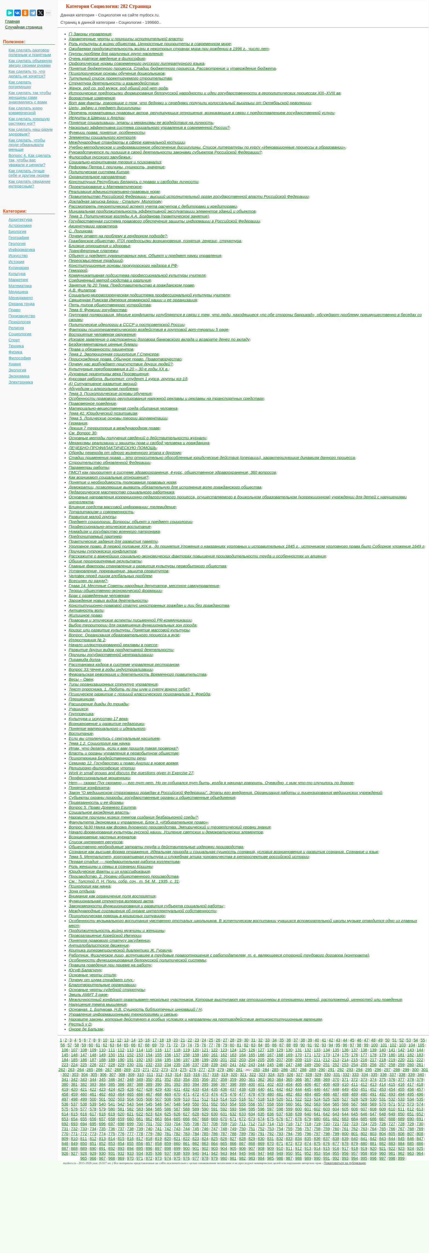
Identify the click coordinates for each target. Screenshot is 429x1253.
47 (366, 1040)
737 (121, 1128)
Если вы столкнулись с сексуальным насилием (114, 738)
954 (326, 1153)
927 (74, 1153)
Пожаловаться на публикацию (345, 1163)
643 (335, 1113)
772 (83, 1133)
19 (168, 1040)
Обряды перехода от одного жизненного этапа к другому (125, 452)
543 (130, 1104)
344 (92, 1079)
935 (149, 1153)
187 (92, 1059)
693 (74, 1123)
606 (354, 1109)
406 (308, 1084)
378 (410, 1079)
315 (187, 1074)
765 (382, 1128)
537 (74, 1104)
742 (167, 1128)
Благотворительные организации (102, 984)
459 (74, 1094)
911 (289, 1148)
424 (111, 1089)
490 (363, 1094)
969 (121, 1158)
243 (251, 1064)
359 (233, 1079)
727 (392, 1123)
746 (205, 1128)
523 (308, 1099)
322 (252, 1074)
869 (261, 1143)
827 (233, 1138)
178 (373, 1054)
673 (251, 1118)
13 (126, 1040)
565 (335, 1104)
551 (205, 1104)
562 (308, 1104)
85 (267, 1045)
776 (121, 1133)
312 (159, 1074)
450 (354, 1089)
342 (74, 1079)
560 (289, 1104)
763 (363, 1128)
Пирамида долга (84, 659)
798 (326, 1133)
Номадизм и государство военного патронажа (114, 531)
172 (317, 1054)
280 (230, 1069)
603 (326, 1109)
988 (298, 1158)
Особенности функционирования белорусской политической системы (137, 960)
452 (373, 1089)
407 (317, 1084)
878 (345, 1143)
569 (373, 1104)
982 (242, 1158)
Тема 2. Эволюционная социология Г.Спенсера (114, 354)
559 (279, 1104)
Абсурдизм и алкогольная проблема (103, 388)
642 (326, 1113)
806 (401, 1133)
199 (205, 1059)
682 (335, 1118)
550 (195, 1104)
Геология (17, 243)
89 (295, 1045)
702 (158, 1123)
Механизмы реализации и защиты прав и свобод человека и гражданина (139, 442)
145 (65, 1054)
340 (420, 1074)
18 (161, 1040)
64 (119, 1045)
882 (382, 1143)
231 (139, 1064)
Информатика (21, 249)
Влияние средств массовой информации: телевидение (122, 506)
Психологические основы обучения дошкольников (117, 73)
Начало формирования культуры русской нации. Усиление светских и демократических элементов (166, 832)
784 (195, 1133)
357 (214, 1079)
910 (279, 1148)
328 (308, 1074)
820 (167, 1138)
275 (183, 1069)
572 (401, 1104)
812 (92, 1138)
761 (345, 1128)
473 (205, 1094)
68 (147, 1045)
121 (205, 1049)
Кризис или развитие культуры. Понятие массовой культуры (129, 630)
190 (121, 1059)
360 (242, 1079)
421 (83, 1089)
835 (308, 1138)
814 (111, 1138)
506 (149, 1099)
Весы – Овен (81, 679)
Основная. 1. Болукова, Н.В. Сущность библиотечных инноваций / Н (135, 1009)
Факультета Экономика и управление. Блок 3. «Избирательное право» (138, 822)
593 (233, 1109)
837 (326, 1138)
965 (83, 1158)
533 (401, 1099)
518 (261, 1099)
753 (270, 1128)
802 (363, 1133)
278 (211, 1069)
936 (158, 1153)
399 (242, 1084)
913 (308, 1148)
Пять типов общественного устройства (109, 304)
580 (111, 1109)
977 (195, 1158)
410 (345, 1084)
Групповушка (81, 713)
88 (288, 1045)
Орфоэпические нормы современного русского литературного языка (136, 63)
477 (242, 1094)
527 (345, 1099)
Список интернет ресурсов (96, 841)
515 (233, 1099)
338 (402, 1074)
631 (223, 1113)
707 (205, 1123)
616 (83, 1113)
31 (253, 1040)
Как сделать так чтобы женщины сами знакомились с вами (29, 97)
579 (102, 1109)
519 (270, 1099)
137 (354, 1049)
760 (335, 1128)
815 (121, 1138)
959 (373, 1153)
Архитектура (20, 219)
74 (189, 1045)
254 (354, 1064)
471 (186, 1094)
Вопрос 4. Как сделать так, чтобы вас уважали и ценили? (29, 160)
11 (112, 1040)
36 (288, 1040)
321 (243, 1074)
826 (223, 1138)
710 (233, 1123)
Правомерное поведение (92, 403)
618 (102, 1113)
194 (158, 1059)
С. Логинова (80, 231)
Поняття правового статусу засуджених (109, 940)
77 (210, 1045)
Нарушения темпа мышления (97, 1004)
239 (214, 1064)
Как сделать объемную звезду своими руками (30, 63)
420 (74, 1089)
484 (308, 1094)
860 (177, 1143)
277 (202, 1069)
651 (410, 1113)
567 (354, 1104)
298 (396, 1069)
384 (102, 1084)
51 (394, 1040)
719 (317, 1123)
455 (401, 1089)
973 (158, 1158)
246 (279, 1064)
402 (270, 1084)
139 (373, 1049)
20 (175, 1040)
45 (352, 1040)
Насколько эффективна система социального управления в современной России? (149, 127)
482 (289, 1094)
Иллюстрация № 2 (87, 639)
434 (205, 1089)
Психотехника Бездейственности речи (107, 758)
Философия (19, 358)
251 (326, 1064)
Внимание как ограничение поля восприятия (112, 896)
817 (139, 1138)
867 (242, 1143)
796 (308, 1133)
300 (415, 1069)
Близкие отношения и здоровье (99, 245)
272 (155, 1069)
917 (345, 1148)
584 (149, 1109)
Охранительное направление (97, 176)
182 (410, 1054)
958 (363, 1153)
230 (130, 1064)
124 (233, 1049)
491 (373, 1094)
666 (186, 1118)
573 (410, 1104)
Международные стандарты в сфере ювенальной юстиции (127, 142)
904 (223, 1148)
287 (293, 1069)
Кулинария (18, 267)
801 (354, 1133)
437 (233, 1089)
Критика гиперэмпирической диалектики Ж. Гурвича (120, 950)
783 (186, 1133)
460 (83, 1094)
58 (76, 1045)
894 (130, 1148)
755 (289, 1128)
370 (335, 1079)
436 (223, 1089)
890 (92, 1148)
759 (326, 1128)
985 (270, 1158)
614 (65, 1113)
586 (167, 1109)
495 (410, 1094)
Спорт (14, 339)
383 (92, 1084)
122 (214, 1049)
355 (195, 1079)
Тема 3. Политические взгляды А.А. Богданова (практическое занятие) (139, 216)
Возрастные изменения (92, 98)
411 (354, 1084)
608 (373, 1109)
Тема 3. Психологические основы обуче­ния (110, 393)
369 (326, 1079)
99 (366, 1045)
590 (205, 1109)
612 (410, 1109)
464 (121, 1094)
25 (211, 1040)
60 (91, 1045)
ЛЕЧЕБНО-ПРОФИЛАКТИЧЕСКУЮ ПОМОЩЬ (112, 447)
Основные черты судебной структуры (107, 989)
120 (195, 1049)
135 (335, 1049)
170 (298, 1054)
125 (242, 1049)
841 (363, 1138)
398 (233, 1084)
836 (317, 1138)
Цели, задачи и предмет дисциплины (104, 107)
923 (401, 1148)
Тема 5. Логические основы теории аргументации (118, 418)
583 (139, 1109)
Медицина (18, 291)
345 (102, 1079)
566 (345, 1104)
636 (270, 1113)
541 (111, 1104)
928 (83, 1153)
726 (382, 1123)
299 (405, 1069)
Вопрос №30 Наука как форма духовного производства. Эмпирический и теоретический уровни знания (170, 827)
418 (419, 1084)
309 (131, 1074)
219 (392, 1059)
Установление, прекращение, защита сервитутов (118, 570)
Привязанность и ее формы (96, 802)
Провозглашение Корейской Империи (105, 935)
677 (289, 1118)
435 (214, 1089)
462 (102, 1094)
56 (62, 1045)
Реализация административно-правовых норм (114, 191)
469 (167, 1094)
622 (139, 1113)
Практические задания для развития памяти (113, 541)
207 (279, 1059)
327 (299, 1074)
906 (242, 1148)
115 (149, 1049)
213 (335, 1059)
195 (167, 1059)
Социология (19, 333)
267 (108, 1069)
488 (345, 1094)
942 (214, 1153)
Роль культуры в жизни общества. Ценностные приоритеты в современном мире (150, 43)
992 (335, 1158)
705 (186, 1123)
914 (317, 1148)
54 (415, 1040)
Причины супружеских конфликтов (102, 551)
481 (279, 1094)
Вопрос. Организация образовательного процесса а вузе (124, 635)
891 (102, 1148)
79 (225, 1045)
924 (410, 1148)
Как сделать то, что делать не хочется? (26, 73)
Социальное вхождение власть (99, 812)
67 (140, 1045)
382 (83, 1084)
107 (74, 1049)
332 (346, 1074)
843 (382, 1138)
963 (410, 1153)
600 (298, 1109)
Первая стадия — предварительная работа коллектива (124, 861)
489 (354, 1094)
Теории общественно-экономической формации (115, 590)
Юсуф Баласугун (85, 970)
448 (335, 1089)
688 (392, 1118)
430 (167, 1089)
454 (392, 1089)
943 (223, 1153)
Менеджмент (20, 297)
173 (326, 1054)
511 (195, 1099)
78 (218, 1045)
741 (158, 1128)
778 (139, 1133)
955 (335, 1153)
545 (149, 1104)
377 (401, 1079)
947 (261, 1153)
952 (308, 1153)
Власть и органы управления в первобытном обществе (124, 753)
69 (154, 1045)
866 (233, 1143)
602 (317, 1109)
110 (102, 1049)
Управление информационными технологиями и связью (123, 1014)
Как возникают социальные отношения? (108, 477)
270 (136, 1069)
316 (196, 1074)
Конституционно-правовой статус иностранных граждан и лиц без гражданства (149, 605)
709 (223, 1123)
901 (195, 1148)
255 (363, 1064)
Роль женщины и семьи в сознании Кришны (110, 866)
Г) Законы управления (90, 33)
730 (419, 1123)
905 (233, 1148)
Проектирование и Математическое (105, 186)
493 (392, 1094)
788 (233, 1133)
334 (364, 1074)
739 (139, 1128)
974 (167, 1158)
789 (242, 1133)
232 (149, 1064)
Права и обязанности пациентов (101, 349)
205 (261, 1059)
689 (401, 1118)
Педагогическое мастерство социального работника (121, 492)
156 (167, 1054)
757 (308, 1128)
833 (289, 1138)
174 (335, 1054)
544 (139, 1104)
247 (289, 1064)
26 (218, 1040)
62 (105, 1045)
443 (289, 1089)
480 (270, 1094)
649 (392, 1113)
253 (345, 1064)
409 (335, 1084)
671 (233, 1118)
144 (419, 1049)
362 (261, 1079)
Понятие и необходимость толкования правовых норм (122, 482)
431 (177, 1089)
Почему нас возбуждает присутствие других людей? (121, 364)
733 (83, 1128)
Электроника (20, 382)
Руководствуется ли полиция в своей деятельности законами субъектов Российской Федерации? (165, 152)
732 (74, 1128)
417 (410, 1084)
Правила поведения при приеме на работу (110, 965)
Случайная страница (23, 27)
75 (197, 1045)
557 (261, 1104)
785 (205, 1133)
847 (419, 1138)
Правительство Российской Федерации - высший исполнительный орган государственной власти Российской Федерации (189, 196)
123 (223, 1049)
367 (308, 1079)
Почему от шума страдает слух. (101, 979)
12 (119, 1040)
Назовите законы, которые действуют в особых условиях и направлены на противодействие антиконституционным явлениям (195, 1019)
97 (352, 1045)
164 (242, 1054)
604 (335, 1109)
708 (214, 1123)
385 (111, 1084)
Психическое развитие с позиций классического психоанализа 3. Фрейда (139, 694)
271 (146, 1069)
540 (102, 1104)
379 (419, 1079)
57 (69, 1045)
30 (246, 1040)
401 (261, 1084)
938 (177, 1153)
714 (270, 1123)
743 (177, 1128)
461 (92, 1094)
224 (74, 1064)
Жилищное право (85, 615)
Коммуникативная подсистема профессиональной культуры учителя (137, 275)
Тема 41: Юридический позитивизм (103, 413)
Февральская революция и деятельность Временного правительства (137, 674)
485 (317, 1094)
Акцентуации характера (93, 226)
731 (65, 1128)
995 (363, 1158)
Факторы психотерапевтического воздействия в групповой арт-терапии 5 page (148, 329)
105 (421, 1045)
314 (178, 1074)
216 (363, 1059)
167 (270, 1054)
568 (363, 1104)
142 (401, 1049)
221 (410, 1059)
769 (419, 1128)
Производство (21, 315)
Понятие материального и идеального (107, 728)
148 (92, 1054)
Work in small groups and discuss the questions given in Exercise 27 (131, 772)
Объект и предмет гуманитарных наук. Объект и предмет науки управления (145, 255)
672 (242, 1118)
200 (214, 1059)
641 (317, 1113)
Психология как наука (89, 886)
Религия (16, 327)
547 (167, 1104)
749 (233, 1128)
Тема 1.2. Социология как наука (99, 743)
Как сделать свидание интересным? (29, 183)
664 (167, 1118)
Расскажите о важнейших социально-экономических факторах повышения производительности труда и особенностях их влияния (197, 556)
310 (140, 1074)
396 (214, 1084)
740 (149, 1128)
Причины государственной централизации (111, 654)
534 (410, 1099)
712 (251, 1123)
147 (83, 1054)
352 (167, 1079)
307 (112, 1074)
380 (65, 1084)
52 (401, 1040)
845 (401, 1138)
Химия (14, 364)
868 (251, 1143)
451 (363, 1089)
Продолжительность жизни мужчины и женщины (116, 930)
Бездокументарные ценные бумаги (103, 344)
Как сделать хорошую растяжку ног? (29, 121)
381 (74, 1084)
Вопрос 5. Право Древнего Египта (102, 807)
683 (345, 1118)
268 (117, 1069)
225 (83, 1064)
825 (214, 1138)
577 (83, 1109)
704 (177, 1123)
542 (121, 1104)
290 (321, 1069)
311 (149, 1074)
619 (111, 1113)
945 (242, 1153)
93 (323, 1045)
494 (401, 1094)
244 (261, 1064)
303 (75, 1074)
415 (392, 1084)
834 (298, 1138)
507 (158, 1099)
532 (392, 1099)
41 (324, 1040)
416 (401, 1084)
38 (302, 1040)
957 (354, 1153)
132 (308, 1049)
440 (261, 1089)
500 (92, 1099)
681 (326, 1118)
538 (83, 1104)
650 (401, 1113)
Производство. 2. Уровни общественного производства (123, 876)
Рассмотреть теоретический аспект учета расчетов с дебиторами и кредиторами (153, 206)
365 (289, 1079)
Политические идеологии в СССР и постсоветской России (126, 324)
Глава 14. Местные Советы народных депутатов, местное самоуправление (144, 585)
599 (289, 1109)
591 (214, 1109)
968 (111, 1158)
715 (279, 1123)
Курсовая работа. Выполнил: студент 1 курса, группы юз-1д (128, 378)
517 (251, 1099)
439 (251, 1089)
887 (65, 1148)
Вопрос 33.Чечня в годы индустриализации (111, 669)
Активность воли (86, 610)
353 (177, 1079)
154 (149, 1054)
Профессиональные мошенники (99, 777)
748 (223, 1128)
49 (380, 1040)
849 (74, 1143)
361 (251, 1079)
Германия (78, 423)
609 (382, 1109)
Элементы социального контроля (102, 137)
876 (326, 1143)
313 (168, 1074)
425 (121, 1089)
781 (167, 1133)
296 (378, 1069)
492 (382, 1094)
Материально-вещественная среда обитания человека (123, 408)
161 (214, 1054)
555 (242, 1104)
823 (195, 1138)
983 (251, 1158)
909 (270, 1148)
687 (382, 1118)
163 (233, 1054)
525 (326, 1099)
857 (149, 1143)
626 (177, 1113)
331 (336, 1074)
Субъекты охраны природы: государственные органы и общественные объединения (152, 797)
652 (419, 1113)
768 (410, 1128)
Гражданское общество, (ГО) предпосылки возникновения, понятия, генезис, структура (155, 240)
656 (92, 1118)
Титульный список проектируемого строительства (120, 78)
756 (298, 1128)
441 (270, 1089)
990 (317, 1158)
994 (354, 1158)
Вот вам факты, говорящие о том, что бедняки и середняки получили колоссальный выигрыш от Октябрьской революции (190, 102)
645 (354, 1113)
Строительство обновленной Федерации (109, 462)
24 (204, 1040)
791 (261, 1133)
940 (195, 1153)
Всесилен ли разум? (88, 580)
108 (83, 1049)
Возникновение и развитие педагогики (106, 723)
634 (251, 1113)
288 (303, 1069)
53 (408, 1040)
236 (186, 1064)
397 (223, 1084)
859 (167, 1143)
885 (410, 1143)
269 (127, 1069)
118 (177, 1049)
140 (382, 1049)
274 (173, 1069)
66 (133, 1045)
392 (177, 1084)
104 (411, 1045)
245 (270, 1064)
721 (335, 1123)
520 (279, 1099)
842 (373, 1138)
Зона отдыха (81, 891)
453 (382, 1089)
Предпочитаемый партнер (95, 536)
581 (121, 1109)
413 (373, 1084)
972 (149, 1158)
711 (242, 1123)
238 (205, 1064)
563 (317, 1104)
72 (175, 1045)
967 (102, 1158)
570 (382, 1104)
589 (195, 1109)
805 (392, 1133)
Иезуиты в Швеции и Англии (96, 117)
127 (261, 1049)
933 (130, 1153)
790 (251, 1133)
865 (223, 1143)
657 (102, 1118)
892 (111, 1148)
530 (373, 1099)
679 (308, 1118)
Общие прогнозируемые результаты (105, 561)
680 (317, 1118)
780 (158, 1133)
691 (419, 1118)
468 (158, 1094)
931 (111, 1153)
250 (317, 1064)
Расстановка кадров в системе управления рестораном (124, 664)
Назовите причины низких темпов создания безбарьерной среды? (133, 817)
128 (270, 1049)
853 (111, 1143)
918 (354, 1148)
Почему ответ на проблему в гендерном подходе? (118, 235)
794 (289, 1133)
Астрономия (20, 225)
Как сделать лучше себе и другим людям (28, 173)
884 (401, 1143)
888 (74, 1148)
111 (111, 1049)
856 (139, 1143)
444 (298, 1089)
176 (354, 1054)
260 (410, 1064)
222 (419, 1059)
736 (111, 1128)
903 (214, 1148)
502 (111, 1099)
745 (195, 1128)
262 (62, 1069)
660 (130, 1118)
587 (177, 1109)
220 (401, 1059)
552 (214, 1104)
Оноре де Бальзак (86, 1029)
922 (392, 1148)
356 (205, 1079)
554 (233, 1104)
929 (92, 1153)
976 (186, 1158)
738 (130, 1128)
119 (186, 1049)
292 (340, 1069)
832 (279, 1138)
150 (111, 1054)
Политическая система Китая (99, 171)
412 (363, 1084)
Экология (17, 370)
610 (392, 1109)
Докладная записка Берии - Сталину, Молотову (115, 201)
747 (214, 1128)
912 (298, 1148)
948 (270, 1153)
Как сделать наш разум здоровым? (30, 131)
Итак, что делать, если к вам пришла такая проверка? (123, 748)
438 (242, 1089)
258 (392, 1064)
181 (401, 1054)
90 (302, 1045)
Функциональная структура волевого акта (111, 901)
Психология (19, 321)
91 (310, 1045)
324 (271, 1074)
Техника (16, 345)
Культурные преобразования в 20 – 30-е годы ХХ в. (119, 368)
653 (65, 1118)
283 (256, 1069)
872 (289, 1143)
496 (419, 1094)
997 (382, 1158)
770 (65, 1133)
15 (140, 1040)
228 (111, 1064)
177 (363, 1054)
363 (270, 1079)
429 (158, 1089)
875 (317, 1143)
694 (83, 1123)
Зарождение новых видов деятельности (108, 600)
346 (111, 1079)
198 (195, 1059)
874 (308, 1143)
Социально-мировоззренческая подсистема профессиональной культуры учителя (149, 295)
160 (205, 1054)
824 (205, 1138)
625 (167, 1113)
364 (279, 1079)
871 (279, 1143)
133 (317, 1049)
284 (265, 1069)
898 (167, 1148)
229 (121, 1064)
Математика (20, 285)
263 (71, 1069)
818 (149, 1138)
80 (232, 1045)
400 (251, 1084)
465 (130, 1094)
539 (92, 1104)
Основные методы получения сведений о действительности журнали (137, 437)
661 (139, 1118)
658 (111, 1118)
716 (289, 1123)
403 (279, 1084)
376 (392, 1079)
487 (335, 1094)
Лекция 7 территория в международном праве (114, 428)
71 (168, 1045)
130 (289, 1049)
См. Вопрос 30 (82, 433)
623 (149, 1113)
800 (345, 1133)
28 (232, 1040)
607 (363, 1109)
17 (154, 1040)
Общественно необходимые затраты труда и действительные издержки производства (156, 846)
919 (363, 1148)
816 (130, 1138)
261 (419, 1064)
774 (102, 1133)
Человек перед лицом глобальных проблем (110, 575)
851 (92, 1143)
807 (410, 1133)
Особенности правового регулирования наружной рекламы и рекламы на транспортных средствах (166, 398)
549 (186, 1104)
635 (261, 1113)
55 (423, 1040)
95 (338, 1045)
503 (121, 1099)
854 (121, 1143)
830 (261, 1138)
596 (261, 1109)
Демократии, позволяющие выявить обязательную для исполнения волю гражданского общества (165, 487)
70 (161, 1045)
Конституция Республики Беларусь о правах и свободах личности (133, 181)
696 (102, 1123)
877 (335, 1143)
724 (363, 1123)
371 (345, 1079)
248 (298, 1064)
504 (130, 1099)
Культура (16, 273)
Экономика (18, 376)
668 (205, 1118)
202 (233, 1059)
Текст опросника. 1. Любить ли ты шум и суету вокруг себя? (129, 689)
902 (205, 1148)
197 (186, 1059)
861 (186, 1143)
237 (195, 1064)
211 (317, 1059)
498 (74, 1099)
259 (401, 1064)
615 (74, 1113)
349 (139, 1079)
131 (298, 1049)
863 (205, 1143)
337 (392, 1074)
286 (284, 1069)
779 (149, 1133)
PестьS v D (80, 1024)
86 (274, 1045)
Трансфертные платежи (93, 250)
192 (139, 1059)
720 (326, 1123)
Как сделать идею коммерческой (25, 110)
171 (308, 1054)
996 (373, 1158)
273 (164, 1069)
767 (401, 1128)
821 (177, 1138)
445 (308, 1089)
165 (251, 1054)
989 (308, 1158)
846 (410, 1138)
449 (345, 1089)
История (16, 261)
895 (139, 1148)
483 (298, 1094)
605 (345, 1109)
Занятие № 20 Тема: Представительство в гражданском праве (131, 285)
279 (220, 1069)
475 (223, 1094)
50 (387, 1040)
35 (281, 1040)
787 (223, 1133)
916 (335, 1148)
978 (205, 1158)
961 (392, 1153)
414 (382, 1084)
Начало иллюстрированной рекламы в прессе (113, 644)
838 (335, 1138)
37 (295, 1040)
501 (102, 1099)
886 (419, 1143)
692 (65, 1123)
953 (317, 1153)
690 (410, 1118)
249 (308, 1064)
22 (189, 1040)
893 (121, 1148)
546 (158, 1104)
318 (215, 1074)
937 (167, 1153)
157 (177, 1054)
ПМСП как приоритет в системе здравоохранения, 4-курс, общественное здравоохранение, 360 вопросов (172, 472)
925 (419, 1148)
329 (318, 1074)
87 (281, 1045)
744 (186, 1128)
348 (130, 1079)
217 (373, 1059)
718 (308, 1123)
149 (102, 1054)
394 (195, 1084)
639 (298, 1113)
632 (233, 1113)
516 (242, 1099)
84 (260, 1045)
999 (401, 1158)
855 (130, 1143)
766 (392, 1128)
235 (177, 1064)
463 (111, 1094)
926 (65, 1153)
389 (149, 1084)
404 (289, 1084)
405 (298, 1084)
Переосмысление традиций (96, 260)
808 (419, 1133)
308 (121, 1074)
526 (335, 1099)
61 (98, 1045)
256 (373, 1064)
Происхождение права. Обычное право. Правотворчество (125, 359)
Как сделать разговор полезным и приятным (29, 52)
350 (149, 1079)
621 (130, 1113)
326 (289, 1074)
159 (195, 1054)
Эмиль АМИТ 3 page (88, 994)
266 (99, 1069)
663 (158, 1118)
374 (373, 1079)
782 (177, 1133)
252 (335, 1064)
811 (83, 1138)
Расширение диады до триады (98, 703)
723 (354, 1123)
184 (65, 1059)
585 (158, 1109)
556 (251, 1104)
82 (246, 1045)
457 (419, 1089)
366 (298, 1079)
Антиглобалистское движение (99, 945)
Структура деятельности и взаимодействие (113, 83)
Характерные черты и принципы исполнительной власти (126, 38)
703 (167, 1123)
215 (354, 1059)
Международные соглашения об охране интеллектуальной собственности (142, 910)
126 (251, 1049)
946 (251, 1153)
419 (65, 1089)
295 (368, 1069)
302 (65, 1074)
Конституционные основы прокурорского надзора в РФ (123, 265)
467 (149, 1094)
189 (111, 1059)
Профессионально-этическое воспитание (110, 526)
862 (195, 1143)
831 (270, 1138)
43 (338, 1040)
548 (177, 1104)
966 (92, 1158)
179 (382, 1054)
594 (242, 1109)
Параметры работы (89, 467)
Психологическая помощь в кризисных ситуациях (117, 915)
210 (308, 1059)
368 (317, 1079)
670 (223, 1118)
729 (410, 1123)
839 (345, 1138)
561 (298, 1104)
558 (270, 1104)
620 (121, 1113)
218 (382, 1059)
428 (149, 1089)
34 (274, 1040)
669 (214, 1118)
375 (382, 1079)
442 (279, 1089)
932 (121, 1153)
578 (92, 1109)
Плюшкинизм (81, 699)
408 (326, 1084)
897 (158, 1148)
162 (223, 1054)
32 (260, 1040)
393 (186, 1084)
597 (270, 1109)
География (18, 237)
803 (373, 1133)
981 (233, 1158)
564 (326, 1104)
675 (270, 1118)
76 (204, 1045)
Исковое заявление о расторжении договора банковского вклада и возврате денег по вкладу (159, 339)
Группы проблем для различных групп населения (116, 53)
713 (261, 1123)
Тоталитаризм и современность (101, 511)
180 (392, 1054)
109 (92, 1049)
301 (424, 1069)
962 (401, 1153)
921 (382, 1148)
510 (186, 1099)
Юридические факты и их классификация (109, 871)
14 (133, 1040)
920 (373, 1148)
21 (183, 1040)
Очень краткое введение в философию (107, 58)
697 (111, 1123)
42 (331, 1040)
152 (130, 1054)
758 (317, 1128)
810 (74, 1138)
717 (298, 1123)
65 (126, 1045)
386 (121, 1084)
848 (65, 1143)
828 (242, 1138)
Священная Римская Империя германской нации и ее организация (133, 300)
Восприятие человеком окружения (102, 334)
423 (102, 1089)
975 (177, 1158)
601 (308, 1109)
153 (139, 1054)
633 (242, 1113)
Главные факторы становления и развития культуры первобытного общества (147, 566)
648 (382, 1113)
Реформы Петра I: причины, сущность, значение (116, 166)
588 (186, 1109)
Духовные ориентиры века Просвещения (109, 373)
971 (139, 1158)
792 (270, 1133)
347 (121, 1079)
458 (65, 1094)
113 (130, 1049)
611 (401, 1109)
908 (261, 1148)
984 (261, 1158)
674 (261, 1118)
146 (74, 1054)
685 (363, 1118)
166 (261, 1054)
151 (121, 1054)
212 (326, 1059)
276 (192, 1069)
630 (214, 1113)
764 (373, 1128)
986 (279, 1158)
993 (345, 1158)
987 (289, 1158)
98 (359, 1045)
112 (121, 1049)
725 (373, 1123)
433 (195, 1089)
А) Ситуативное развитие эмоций (103, 383)
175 (345, 1054)
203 (242, 1059)
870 (270, 1143)
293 (349, 1069)
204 (251, 1059)
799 (335, 1133)
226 (92, 1064)
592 (223, 1109)
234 (167, 1064)
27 (225, 1040)
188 (102, 1059)
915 (326, 1148)
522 (298, 1099)
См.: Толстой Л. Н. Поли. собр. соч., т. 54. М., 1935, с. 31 (124, 881)
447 (326, 1089)
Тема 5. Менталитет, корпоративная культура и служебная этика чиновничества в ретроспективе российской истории (189, 856)
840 (354, 1138)
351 (158, 1079)
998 (392, 1158)
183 (419, 1054)
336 (383, 1074)
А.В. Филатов (82, 290)
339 (411, 1074)
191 (130, 1059)
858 (158, 1143)
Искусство (18, 255)
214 (345, 1059)
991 (326, 1158)
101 (383, 1045)
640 (308, 1113)
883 (392, 1143)
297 (387, 1069)
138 (363, 1049)
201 (223, 1059)
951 (298, 1153)
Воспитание (81, 733)
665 (177, 1118)
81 (239, 1045)
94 (331, 1045)
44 (345, 1040)
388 (139, 1084)
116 (158, 1049)
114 (139, 1049)
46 (359, 1040)
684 (354, 1118)
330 (327, 1074)
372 (354, 1079)
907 (251, 1148)
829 (251, 1138)
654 (74, 1118)
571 (392, 1104)
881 (373, 1143)
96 (345, 1045)
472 (195, 1094)
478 (251, 1094)
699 (130, 1123)
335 (373, 1074)
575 (65, 1109)
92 (316, 1045)
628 (195, 1113)
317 (205, 1074)
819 (158, 1138)
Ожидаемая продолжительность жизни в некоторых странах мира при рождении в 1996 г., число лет (169, 48)
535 (419, 1099)
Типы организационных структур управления (113, 684)
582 (130, 1109)
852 (102, 1143)
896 (149, 1148)
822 (186, 1138)
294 (359, 1069)
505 (139, 1099)
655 (83, 1118)
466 (139, 1094)
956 (345, 1153)
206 (270, 1059)
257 (382, 1064)
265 (89, 1069)
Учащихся (78, 708)
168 (279, 1054)
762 (354, 1128)
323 (262, 1074)
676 (279, 1118)
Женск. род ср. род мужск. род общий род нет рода (118, 88)
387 (130, 1084)
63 (112, 1045)
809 (65, 1138)
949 (279, 1153)
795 (298, 1133)
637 (279, 1113)
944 (233, 1153)
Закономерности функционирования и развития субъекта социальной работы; (146, 905)
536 (65, 1104)
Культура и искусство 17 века (98, 718)
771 (74, 1133)
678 (298, 1118)
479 (261, 1094)
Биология (17, 231)
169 (289, 1054)
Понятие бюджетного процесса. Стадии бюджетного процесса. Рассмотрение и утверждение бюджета (172, 68)
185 (74, 1059)
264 (80, 1069)
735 (102, 1128)
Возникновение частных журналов (102, 837)
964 (419, 1153)
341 (65, 1079)
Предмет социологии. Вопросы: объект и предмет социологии (130, 521)
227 (102, 1064)
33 (267, 1040)
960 (382, 1153)
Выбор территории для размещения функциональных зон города (132, 625)
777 (130, 1133)
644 (345, 1113)
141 (392, 1049)
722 (345, 1123)
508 (167, 1099)
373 (363, 1079)
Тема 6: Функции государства (98, 309)
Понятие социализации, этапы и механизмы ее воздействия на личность (141, 122)
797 (317, 1133)
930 (102, 1153)
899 (177, 1148)
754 (279, 1128)
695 (92, 1123)
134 (326, 1049)
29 (239, 1040)
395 (205, 1084)
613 (419, 1109)
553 (223, 1104)
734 (92, 1128)
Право (14, 309)
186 (83, 1059)
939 (186, 1153)
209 (298, 1059)
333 (355, 1074)
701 (149, 1123)
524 (317, 1099)
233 (158, 1064)
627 (186, 1113)
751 (251, 1128)
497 (65, 1099)
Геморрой (78, 270)
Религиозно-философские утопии (102, 768)
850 (83, 1143)
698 (121, 1123)
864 (214, 1143)
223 (65, 1064)
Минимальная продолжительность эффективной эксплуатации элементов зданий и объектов (162, 211)
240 (223, 1064)
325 (280, 1074)
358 (223, 1079)
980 (223, 1158)
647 (373, 1113)
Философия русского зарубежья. (100, 157)
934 (139, 1153)
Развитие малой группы (92, 516)
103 (402, 1045)
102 (393, 1045)
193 (149, 1059)
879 (354, 1143)
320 (233, 1074)
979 (214, 1158)
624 (158, 1113)
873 (298, 1143)
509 (177, 1099)
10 (105, 1040)
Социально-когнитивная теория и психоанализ (115, 162)
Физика (15, 352)
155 (158, 1054)
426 (130, 1089)
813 (102, 1138)
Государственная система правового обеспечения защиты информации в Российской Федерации (164, 221)
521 (289, 1099)
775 (111, 1133)
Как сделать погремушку (19, 84)
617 (92, 1113)
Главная (12, 21)
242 (242, 1064)
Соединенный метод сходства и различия (110, 280)
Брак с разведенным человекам (99, 595)
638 (289, 1113)
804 (382, 1133)
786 (214, 1133)
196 (177, 1059)
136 (345, 1049)
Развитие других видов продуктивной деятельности (121, 649)
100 (374, 1045)
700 (139, 1123)
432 (186, 1089)
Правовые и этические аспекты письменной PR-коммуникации (130, 620)
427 (139, 1089)
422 (92, 1089)
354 (186, 1079)
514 (223, 1099)
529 (363, 1099)
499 (83, 1099)
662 (149, 1118)
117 (167, 1049)
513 (214, 1099)
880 (363, 1143)
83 (253, 1045)
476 (233, 1094)
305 (93, 1074)
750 (242, 1128)
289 (312, 1069)
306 (103, 1074)
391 (167, 1084)
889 (83, 1148)
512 (205, 1099)
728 (401, 1123)
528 (354, 1099)
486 (326, 1094)
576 (74, 1109)
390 (158, 1084)
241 (233, 1064)
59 (84, 1045)
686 (373, 1118)
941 (205, 1153)
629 (205, 1113)
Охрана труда (21, 303)
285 (275, 1069)
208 (289, 1059)
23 (197, 1040)
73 (182, 1045)
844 (392, 1138)
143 (410, 1049)
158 (186, 1054)
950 (289, 1153)
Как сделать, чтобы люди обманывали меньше (26, 145)
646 (363, 1113)
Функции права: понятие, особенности (107, 132)
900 (186, 1148)
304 (84, 1074)
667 (195, 1118)
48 (373, 1040)
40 (317, 1040)
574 (419, 1104)
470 (177, 1094)
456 (410, 1089)
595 (251, 1109)
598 (279, 1109)
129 (279, 1049)
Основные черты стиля (92, 974)
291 (331, 1069)
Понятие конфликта (89, 787)
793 (279, 1133)
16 (147, 1040)
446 (317, 1089)
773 (92, 1133)
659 (121, 1118)
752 (261, 1128)
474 (214, 1094)
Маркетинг (18, 279)
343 (83, 1079)
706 (195, 1123)
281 (239, 1069)
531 (382, 1099)
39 (310, 1040)
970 (130, 1158)
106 (65, 1049)
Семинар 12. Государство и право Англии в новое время (123, 763)
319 (224, 1074)
